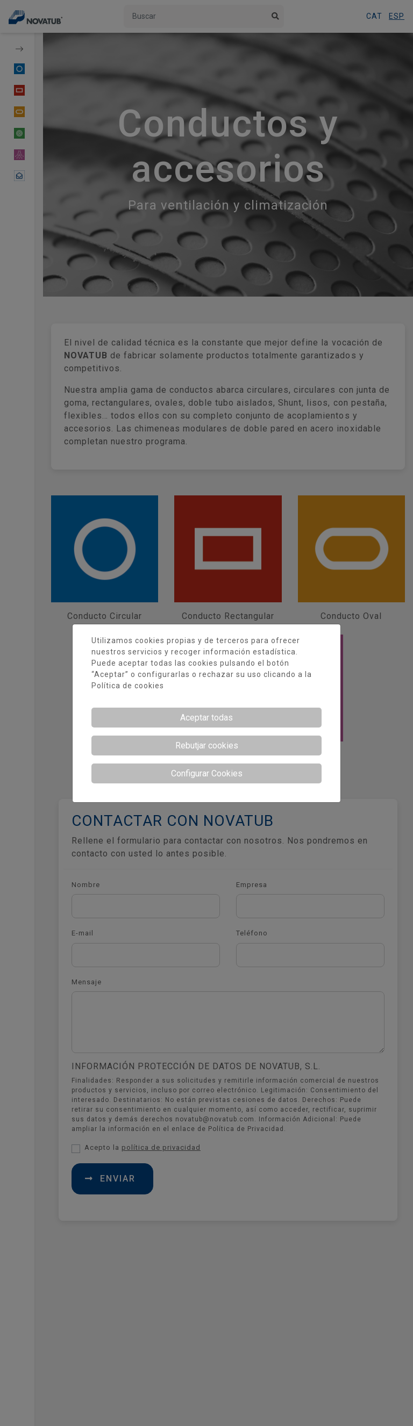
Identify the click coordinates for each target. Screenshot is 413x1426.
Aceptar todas (206, 717)
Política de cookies (127, 685)
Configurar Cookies (207, 773)
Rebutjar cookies (206, 745)
